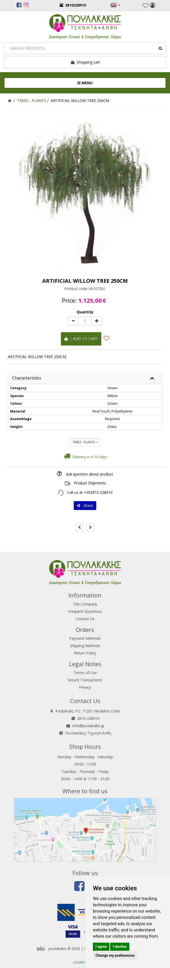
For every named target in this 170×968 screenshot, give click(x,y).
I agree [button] (101, 946)
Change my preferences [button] (115, 955)
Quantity (85, 311)
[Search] (85, 48)
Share (85, 505)
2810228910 (73, 5)
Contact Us (85, 618)
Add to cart (81, 338)
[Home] (9, 100)
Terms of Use (85, 672)
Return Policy (85, 652)
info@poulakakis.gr (88, 725)
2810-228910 (88, 718)
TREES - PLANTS (85, 442)
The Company (85, 604)
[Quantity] (85, 320)
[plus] (97, 320)
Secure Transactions (85, 679)
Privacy (85, 687)
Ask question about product (89, 474)
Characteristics (26, 378)
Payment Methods (85, 638)
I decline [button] (120, 946)
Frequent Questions (85, 611)
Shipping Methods (85, 645)
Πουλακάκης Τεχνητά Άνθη (88, 733)
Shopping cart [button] (85, 62)
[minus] (73, 320)
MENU (102, 82)
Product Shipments (90, 482)
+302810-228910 (98, 492)
